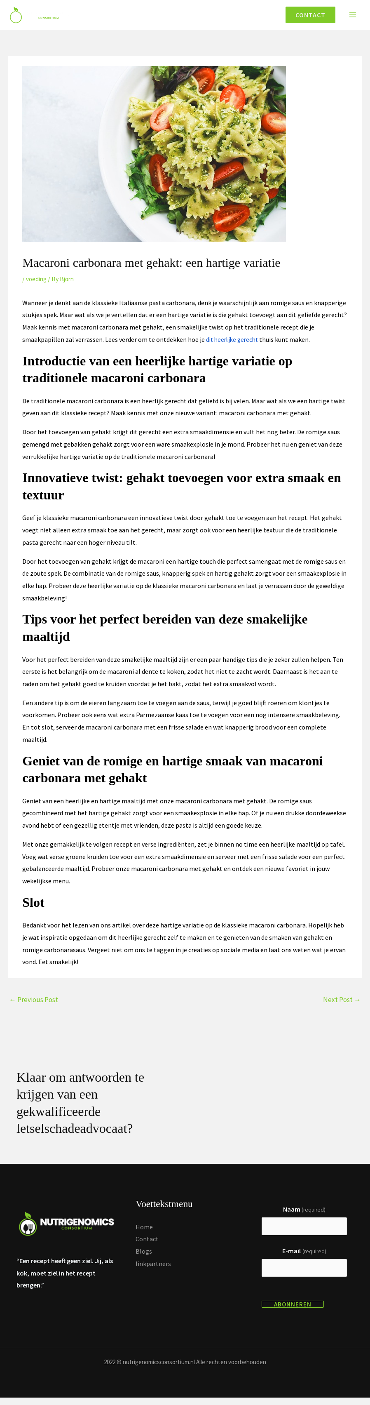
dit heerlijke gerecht (234, 344)
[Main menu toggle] (353, 17)
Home (144, 1232)
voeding (37, 284)
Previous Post (33, 1004)
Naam (304, 1214)
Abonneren (292, 1311)
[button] (307, 17)
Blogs (144, 1256)
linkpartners (153, 1268)
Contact (147, 1244)
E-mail (304, 1257)
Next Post (342, 1004)
